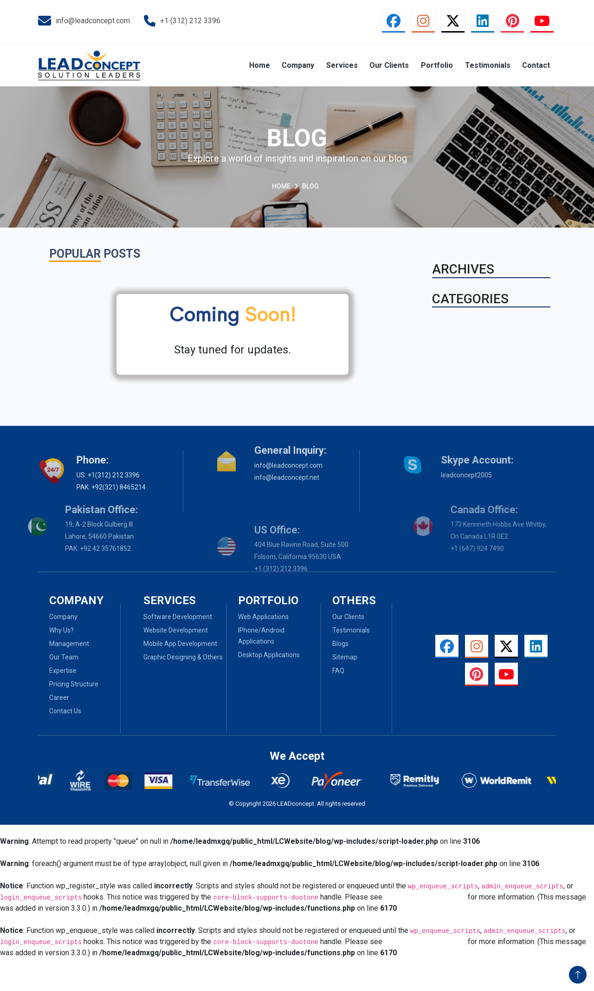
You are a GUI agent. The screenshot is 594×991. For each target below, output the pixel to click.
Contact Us (44, 711)
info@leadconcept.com (84, 20)
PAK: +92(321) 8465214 (82, 487)
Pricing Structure (52, 684)
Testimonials (487, 65)
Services (342, 65)
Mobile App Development (180, 622)
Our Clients (389, 65)
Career (38, 697)
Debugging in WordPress (425, 897)
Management (48, 643)
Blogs (340, 665)
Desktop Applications (269, 676)
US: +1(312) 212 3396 (79, 475)
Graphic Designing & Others (183, 635)
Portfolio (437, 65)
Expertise (41, 670)
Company (298, 65)
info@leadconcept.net (286, 450)
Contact (536, 65)
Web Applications (263, 638)
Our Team (42, 657)
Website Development (175, 609)
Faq (338, 692)
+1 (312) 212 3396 (182, 21)
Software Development (177, 595)
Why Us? (40, 630)
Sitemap (344, 678)
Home (259, 65)
